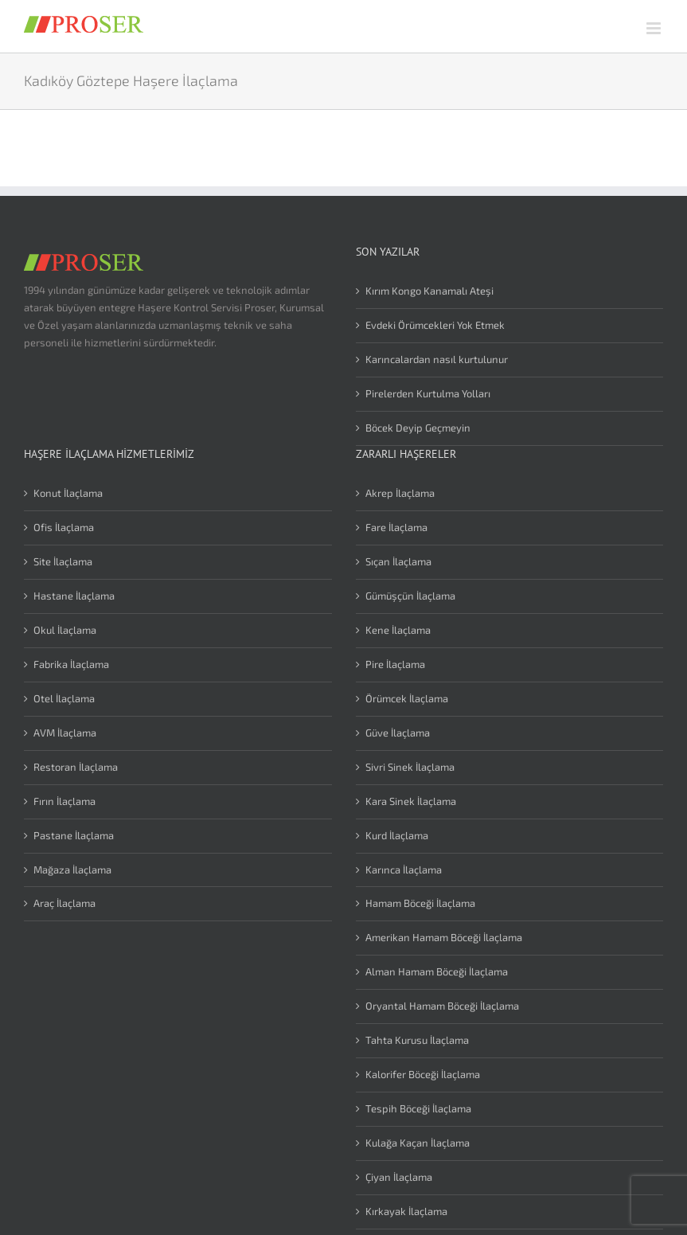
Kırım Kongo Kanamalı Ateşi (429, 290)
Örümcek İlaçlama (406, 698)
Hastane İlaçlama (74, 595)
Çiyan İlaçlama (398, 1177)
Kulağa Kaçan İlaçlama (417, 1142)
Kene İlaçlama (398, 629)
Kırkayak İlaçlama (406, 1211)
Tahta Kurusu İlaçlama (417, 1040)
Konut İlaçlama (68, 493)
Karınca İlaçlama (403, 869)
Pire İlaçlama (395, 664)
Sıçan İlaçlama (398, 561)
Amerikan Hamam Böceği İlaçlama (443, 937)
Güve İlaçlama (397, 732)
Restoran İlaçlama (75, 766)
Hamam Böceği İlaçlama (420, 903)
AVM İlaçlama (64, 732)
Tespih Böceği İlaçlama (418, 1108)
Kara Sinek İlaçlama (410, 801)
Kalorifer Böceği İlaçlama (422, 1074)
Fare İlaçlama (396, 527)
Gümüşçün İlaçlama (410, 595)
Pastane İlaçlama (73, 835)
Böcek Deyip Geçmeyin (417, 427)
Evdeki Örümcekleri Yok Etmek (435, 325)
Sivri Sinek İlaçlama (410, 766)
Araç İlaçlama (64, 903)
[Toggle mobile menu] (654, 28)
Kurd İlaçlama (396, 835)
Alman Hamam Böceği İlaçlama (436, 971)
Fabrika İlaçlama (71, 664)
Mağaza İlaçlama (72, 869)
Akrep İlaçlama (400, 493)
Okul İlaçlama (64, 629)
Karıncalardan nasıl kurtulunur (436, 359)
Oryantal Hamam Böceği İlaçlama (442, 1005)
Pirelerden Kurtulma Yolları (427, 393)
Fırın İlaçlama (64, 801)
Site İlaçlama (62, 561)
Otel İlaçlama (64, 698)
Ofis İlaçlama (63, 527)
